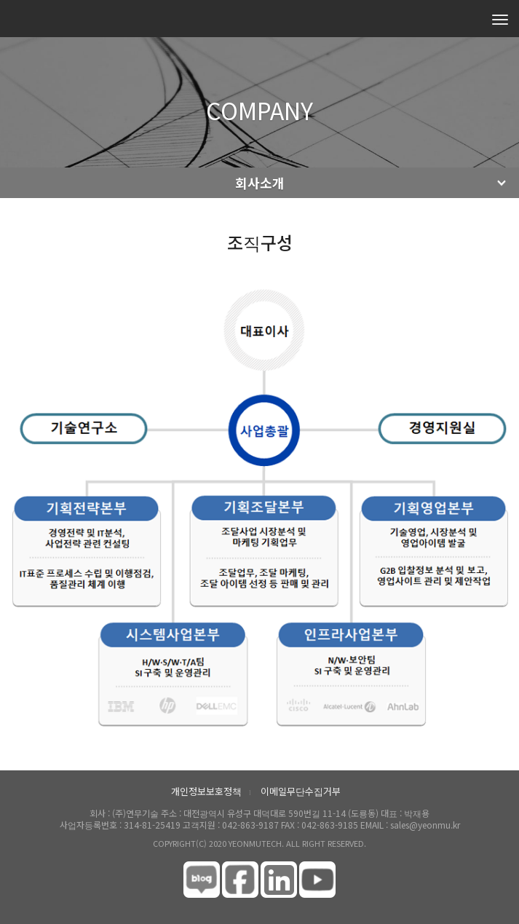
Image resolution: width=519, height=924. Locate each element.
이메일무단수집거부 (301, 791)
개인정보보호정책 (206, 791)
